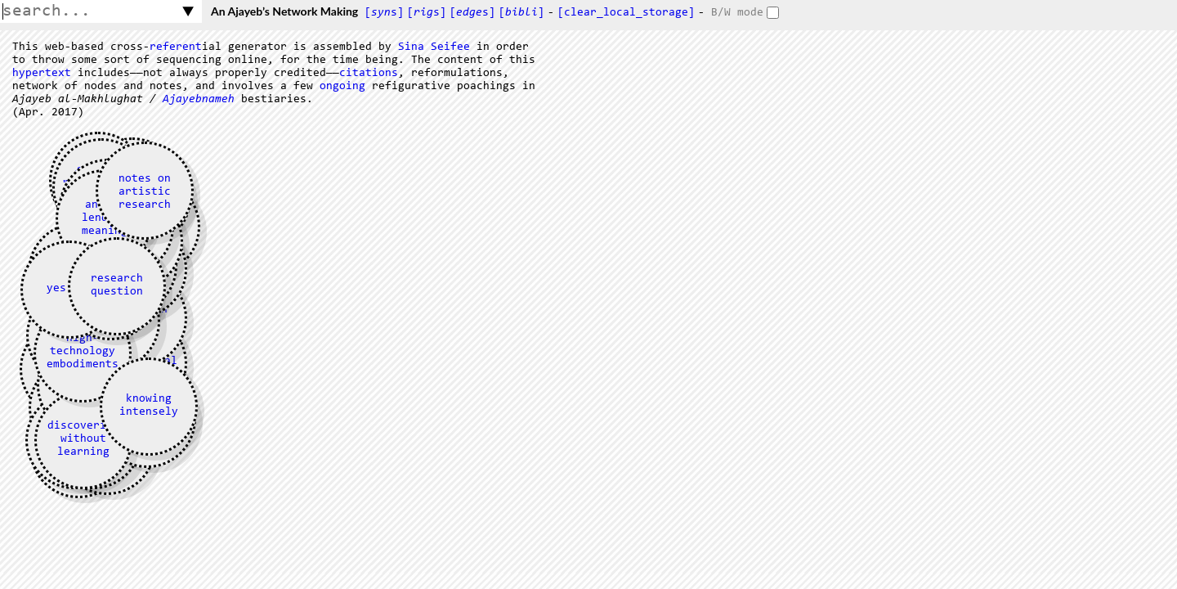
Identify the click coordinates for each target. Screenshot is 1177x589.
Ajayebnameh (199, 100)
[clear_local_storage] (626, 13)
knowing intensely (148, 405)
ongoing (342, 86)
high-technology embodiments (83, 352)
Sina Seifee (434, 47)
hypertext (41, 73)
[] (521, 13)
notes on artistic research (145, 192)
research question (117, 285)
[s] (384, 13)
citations (368, 73)
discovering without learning (83, 439)
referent (176, 47)
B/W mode (737, 13)
